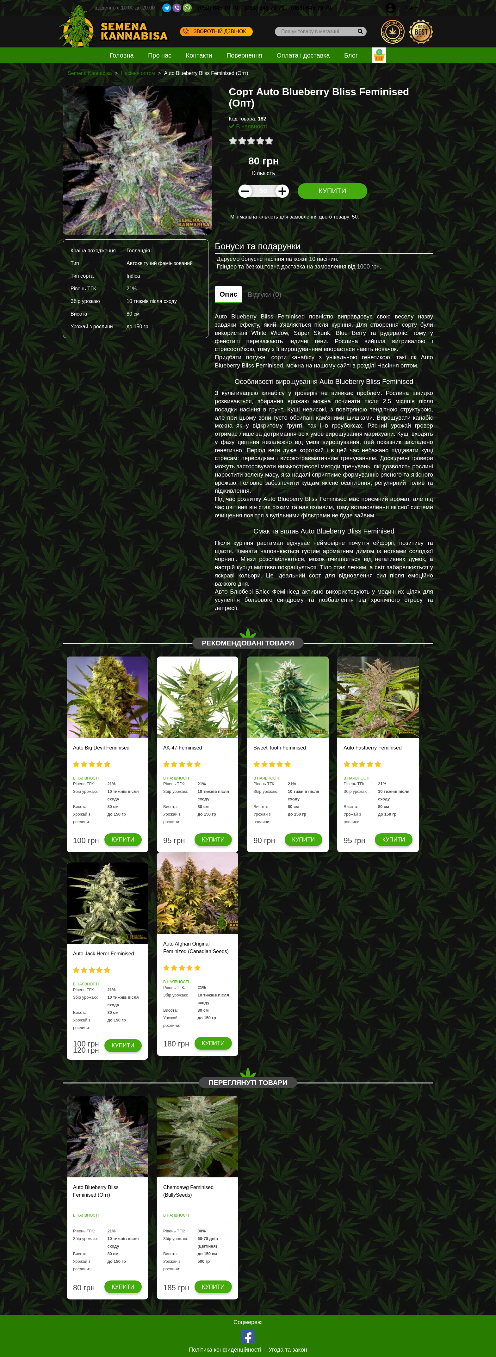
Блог (351, 55)
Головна (122, 55)
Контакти (199, 55)
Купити (332, 191)
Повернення (244, 55)
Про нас (159, 55)
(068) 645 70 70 (311, 8)
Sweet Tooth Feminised (279, 747)
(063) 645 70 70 (265, 8)
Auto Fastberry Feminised (372, 747)
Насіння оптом (138, 73)
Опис (228, 294)
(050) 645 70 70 (218, 8)
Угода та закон (288, 1350)
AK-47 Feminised (182, 747)
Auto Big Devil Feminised (101, 747)
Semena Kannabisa (90, 73)
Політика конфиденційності (225, 1350)
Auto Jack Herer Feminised (103, 953)
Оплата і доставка (303, 55)
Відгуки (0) (264, 295)
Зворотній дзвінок (214, 31)
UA (412, 7)
